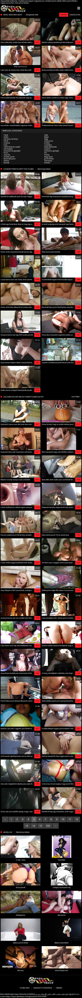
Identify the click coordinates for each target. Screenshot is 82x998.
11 (70, 819)
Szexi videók (4, 994)
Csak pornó (48, 141)
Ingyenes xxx (39, 1)
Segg (46, 139)
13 (27, 825)
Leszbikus (48, 145)
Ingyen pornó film (7, 3)
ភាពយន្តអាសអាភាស (31, 997)
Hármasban (8, 149)
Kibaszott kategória (42, 988)
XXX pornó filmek (22, 3)
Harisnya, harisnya (11, 139)
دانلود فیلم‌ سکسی (62, 994)
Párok (6, 141)
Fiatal (6, 135)
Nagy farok (48, 157)
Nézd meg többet (44, 169)
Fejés (46, 135)
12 (77, 819)
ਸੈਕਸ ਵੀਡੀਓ (42, 997)
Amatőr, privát (9, 157)
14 (33, 825)
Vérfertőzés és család (12, 147)
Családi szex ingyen (26, 1)
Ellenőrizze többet (22, 832)
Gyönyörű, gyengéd (51, 151)
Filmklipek (25, 988)
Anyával (7, 143)
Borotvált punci (9, 159)
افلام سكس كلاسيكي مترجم (45, 994)
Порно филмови (17, 997)
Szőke (6, 137)
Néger (46, 137)
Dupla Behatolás (50, 147)
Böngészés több (32, 15)
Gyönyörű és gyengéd (12, 151)
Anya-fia (7, 155)
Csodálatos (74, 15)
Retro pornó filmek (70, 1)
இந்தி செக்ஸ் (74, 994)
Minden (63, 15)
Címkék (59, 988)
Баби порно (14, 994)
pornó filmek (49, 159)
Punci (6, 153)
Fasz (5, 145)
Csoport (47, 149)
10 (63, 819)
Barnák (6, 163)
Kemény (47, 163)
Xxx (45, 153)
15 (40, 825)
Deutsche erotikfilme (27, 994)
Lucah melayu (5, 997)
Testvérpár (48, 161)
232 (48, 825)
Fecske (46, 155)
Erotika (47, 143)
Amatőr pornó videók (53, 1)
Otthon (6, 161)
